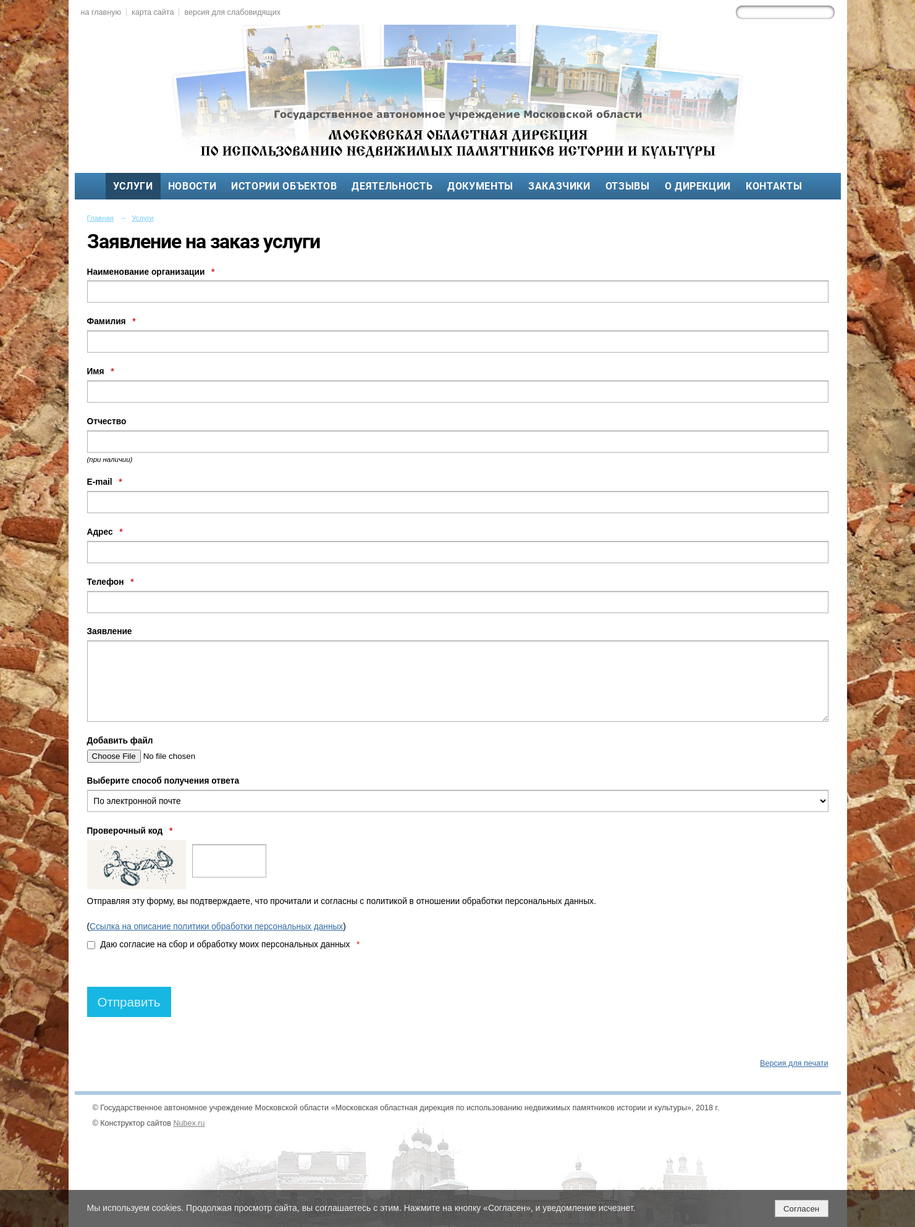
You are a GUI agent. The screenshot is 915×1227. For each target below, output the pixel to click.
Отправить (129, 1002)
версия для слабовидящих (232, 12)
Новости (192, 186)
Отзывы (627, 186)
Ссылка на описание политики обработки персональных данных (216, 926)
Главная (100, 218)
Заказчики (559, 186)
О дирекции (698, 186)
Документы (480, 186)
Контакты (774, 186)
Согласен (801, 1208)
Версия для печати (794, 1063)
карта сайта (153, 12)
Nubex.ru (189, 1123)
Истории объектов (284, 186)
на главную (101, 12)
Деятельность (392, 186)
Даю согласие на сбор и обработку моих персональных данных (223, 944)
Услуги (133, 186)
